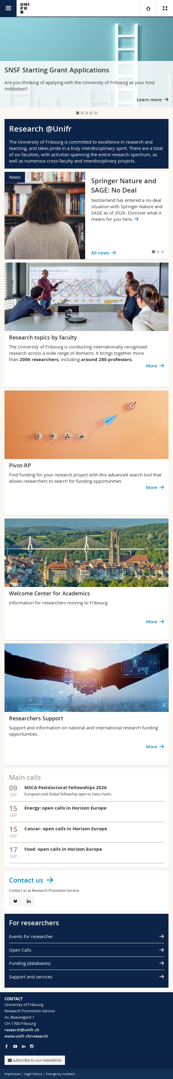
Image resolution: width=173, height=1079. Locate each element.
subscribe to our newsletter (35, 1060)
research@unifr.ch (22, 1029)
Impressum (12, 1074)
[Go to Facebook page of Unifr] (6, 1046)
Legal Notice (33, 1074)
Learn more (149, 99)
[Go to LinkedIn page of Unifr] (23, 1046)
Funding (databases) (29, 963)
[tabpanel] (86, 62)
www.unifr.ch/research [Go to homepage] (26, 1036)
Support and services (30, 977)
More (151, 366)
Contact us (26, 880)
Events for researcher (31, 936)
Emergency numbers (60, 1074)
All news (100, 253)
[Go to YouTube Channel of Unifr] (15, 1046)
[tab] (77, 112)
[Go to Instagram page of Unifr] (31, 1046)
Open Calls (20, 950)
